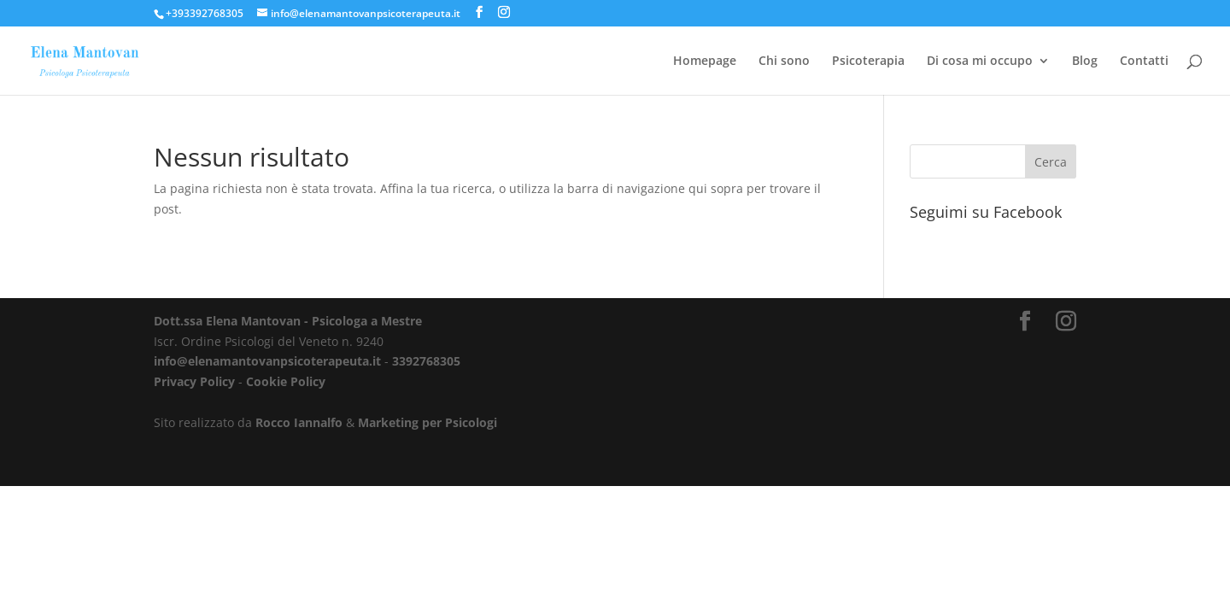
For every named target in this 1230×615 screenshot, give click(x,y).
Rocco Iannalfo (299, 422)
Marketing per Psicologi (427, 422)
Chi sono (784, 61)
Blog (1085, 61)
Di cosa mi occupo (980, 61)
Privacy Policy (194, 381)
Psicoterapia (868, 61)
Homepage (704, 61)
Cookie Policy (285, 381)
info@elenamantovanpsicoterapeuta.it (267, 361)
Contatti (1144, 61)
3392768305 (426, 361)
